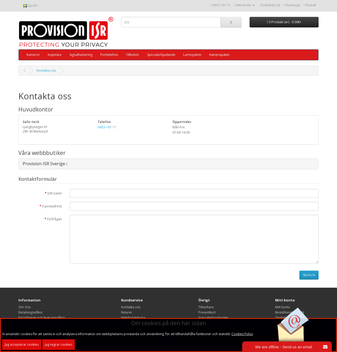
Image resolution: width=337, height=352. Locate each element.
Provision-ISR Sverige (45, 164)
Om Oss (24, 307)
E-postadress (52, 206)
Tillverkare (206, 307)
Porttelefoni (109, 54)
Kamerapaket (219, 54)
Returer (126, 312)
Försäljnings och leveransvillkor (41, 317)
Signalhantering (81, 54)
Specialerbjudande (161, 54)
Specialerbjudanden (213, 317)
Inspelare (55, 54)
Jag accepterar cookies (22, 344)
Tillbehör (132, 54)
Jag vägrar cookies (58, 344)
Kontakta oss (46, 70)
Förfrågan (54, 219)
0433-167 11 (221, 5)
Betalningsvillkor (30, 312)
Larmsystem (192, 54)
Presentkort (207, 312)
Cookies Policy (242, 334)
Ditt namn (54, 193)
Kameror (33, 54)
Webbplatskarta (133, 317)
